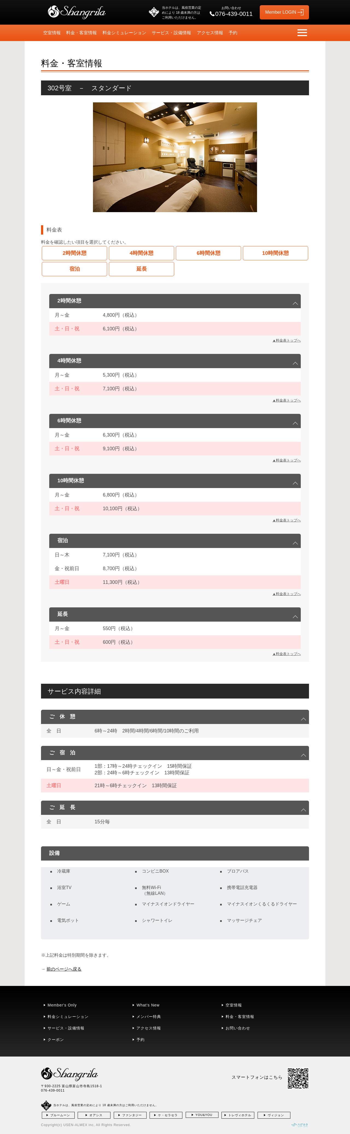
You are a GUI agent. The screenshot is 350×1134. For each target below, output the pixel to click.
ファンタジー (132, 1115)
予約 (233, 32)
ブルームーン (60, 1115)
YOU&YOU (204, 1114)
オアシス (96, 1115)
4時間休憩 (141, 253)
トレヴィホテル (239, 1115)
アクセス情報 (210, 32)
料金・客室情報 (81, 32)
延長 (141, 269)
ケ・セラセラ (168, 1115)
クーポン (56, 1039)
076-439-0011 (53, 1090)
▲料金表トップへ (286, 340)
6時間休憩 (208, 253)
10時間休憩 (275, 253)
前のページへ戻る (63, 969)
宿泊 (74, 269)
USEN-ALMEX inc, (79, 1125)
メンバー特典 (148, 1016)
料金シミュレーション (124, 32)
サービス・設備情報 (171, 32)
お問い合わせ (238, 1028)
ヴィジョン (276, 1115)
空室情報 (52, 32)
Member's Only (62, 1005)
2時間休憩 (74, 253)
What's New (147, 1005)
